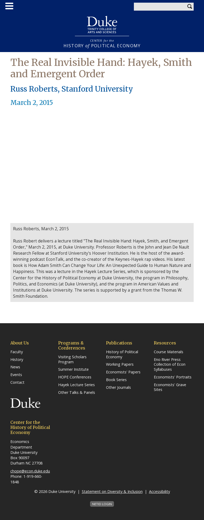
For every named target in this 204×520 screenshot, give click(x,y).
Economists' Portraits (173, 377)
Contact (17, 382)
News (15, 367)
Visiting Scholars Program (72, 359)
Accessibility (159, 491)
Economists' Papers (123, 372)
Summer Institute (73, 369)
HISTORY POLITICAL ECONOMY (102, 43)
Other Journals (118, 387)
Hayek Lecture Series (76, 384)
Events (16, 374)
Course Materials (168, 351)
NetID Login (102, 504)
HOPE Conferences (74, 377)
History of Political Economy (122, 354)
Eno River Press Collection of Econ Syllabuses (169, 364)
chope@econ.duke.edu (30, 471)
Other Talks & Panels (76, 392)
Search (190, 7)
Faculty (16, 351)
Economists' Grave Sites (170, 387)
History (16, 359)
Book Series (116, 379)
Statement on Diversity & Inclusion (112, 491)
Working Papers (120, 364)
